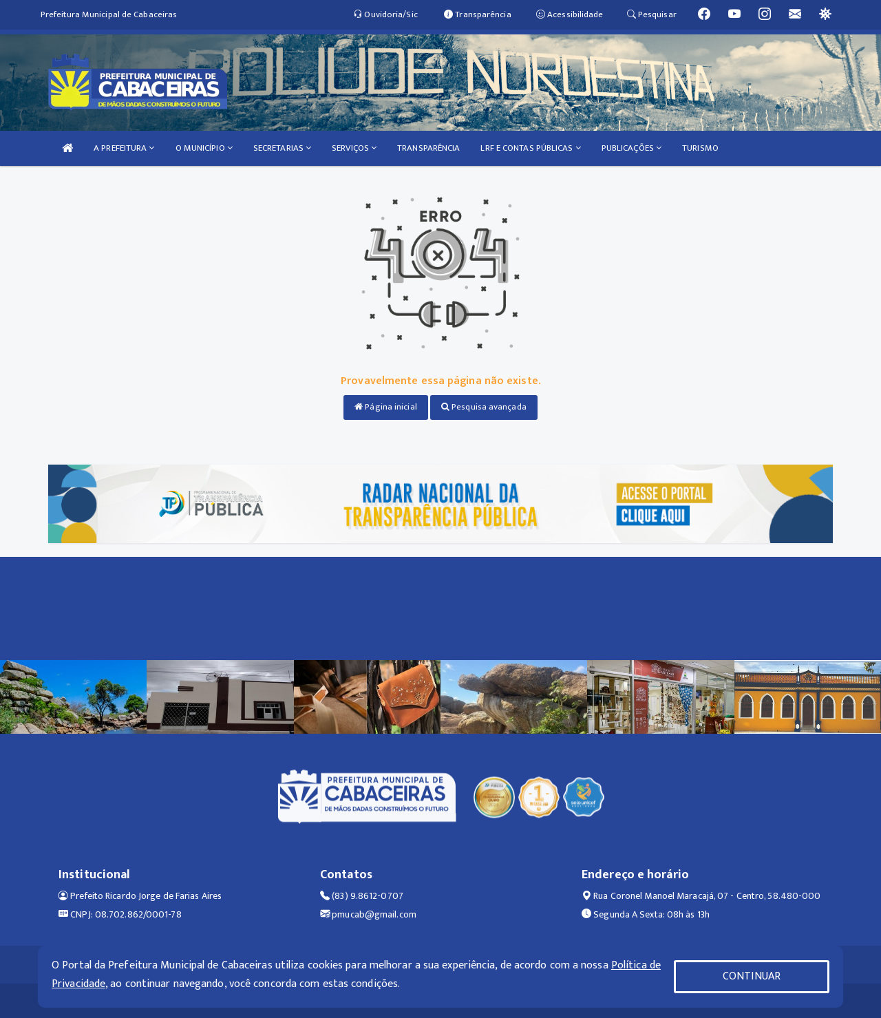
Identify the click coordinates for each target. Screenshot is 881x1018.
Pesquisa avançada (484, 406)
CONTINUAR (752, 976)
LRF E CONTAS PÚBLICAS (530, 148)
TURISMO (700, 148)
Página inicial (385, 406)
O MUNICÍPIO (204, 148)
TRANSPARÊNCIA (428, 148)
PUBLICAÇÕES (631, 148)
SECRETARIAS (282, 148)
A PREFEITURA (124, 148)
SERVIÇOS (354, 148)
